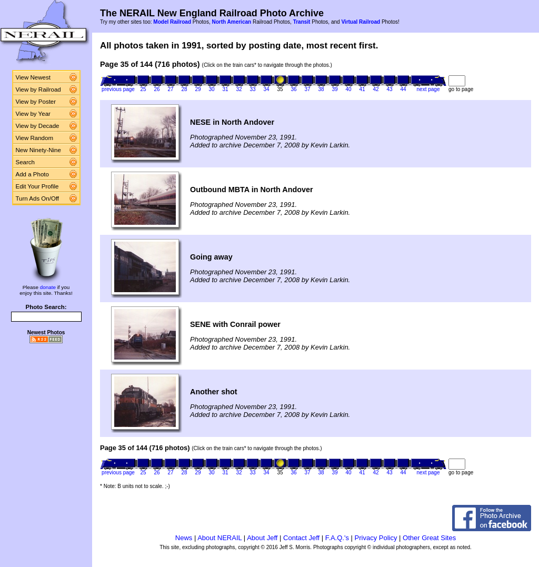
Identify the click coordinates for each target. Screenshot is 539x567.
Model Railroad (172, 22)
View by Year (33, 114)
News (184, 538)
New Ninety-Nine (38, 150)
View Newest (33, 77)
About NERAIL (219, 538)
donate (48, 287)
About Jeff (262, 538)
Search (25, 162)
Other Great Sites (429, 538)
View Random (34, 138)
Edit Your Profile (37, 186)
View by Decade (37, 126)
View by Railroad (38, 89)
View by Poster (36, 101)
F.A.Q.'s (337, 538)
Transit (302, 22)
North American (231, 22)
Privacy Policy (376, 538)
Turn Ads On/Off (37, 198)
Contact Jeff (301, 538)
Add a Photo (32, 174)
